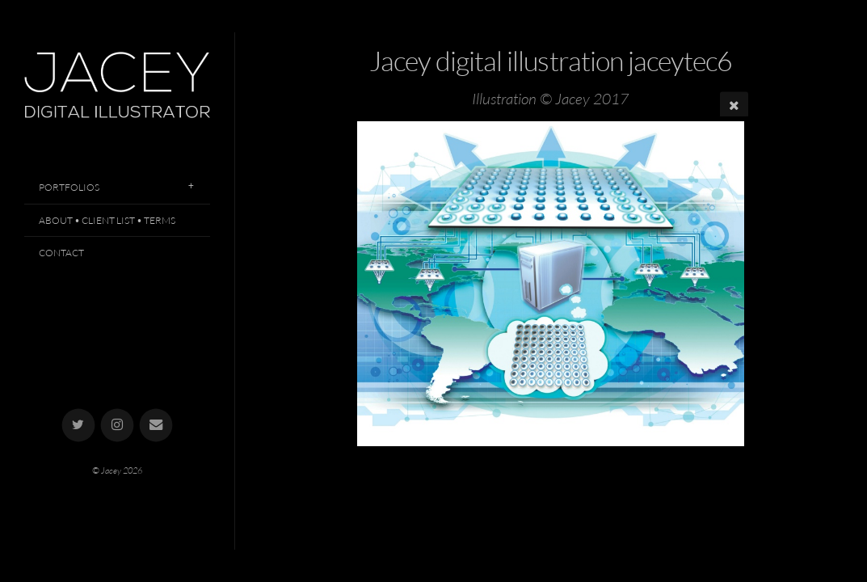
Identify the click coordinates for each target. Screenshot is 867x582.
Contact (61, 253)
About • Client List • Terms (107, 220)
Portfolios (69, 187)
